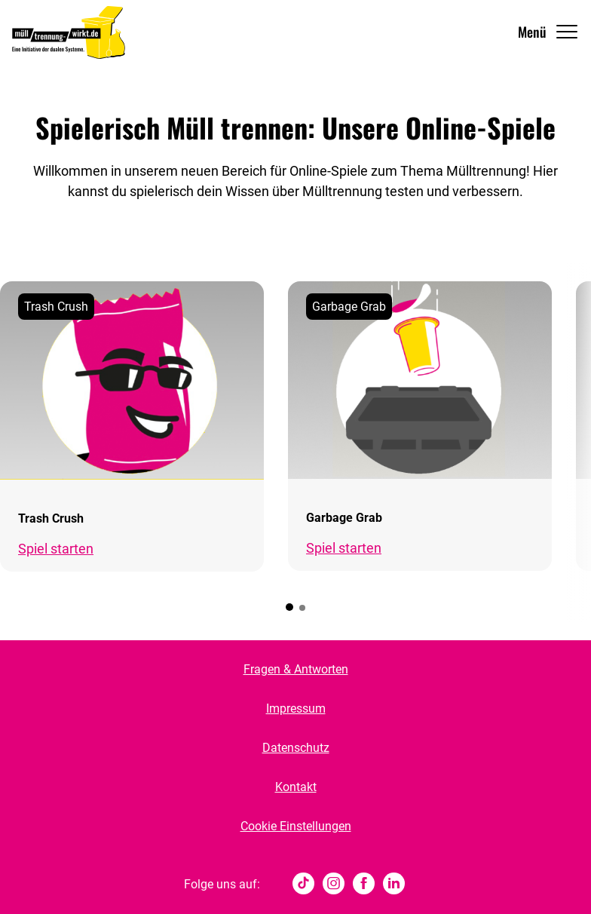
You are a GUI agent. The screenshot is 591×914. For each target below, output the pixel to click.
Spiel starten (55, 549)
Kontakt (296, 787)
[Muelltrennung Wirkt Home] (68, 32)
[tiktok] (303, 884)
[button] (289, 607)
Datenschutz (295, 748)
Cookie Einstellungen (295, 826)
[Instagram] (333, 884)
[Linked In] (394, 884)
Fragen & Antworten (295, 669)
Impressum (296, 708)
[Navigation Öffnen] (548, 32)
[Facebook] (364, 884)
